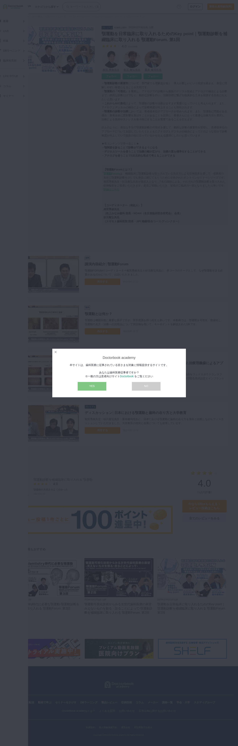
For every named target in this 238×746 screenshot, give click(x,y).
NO (146, 386)
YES (92, 386)
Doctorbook (127, 376)
